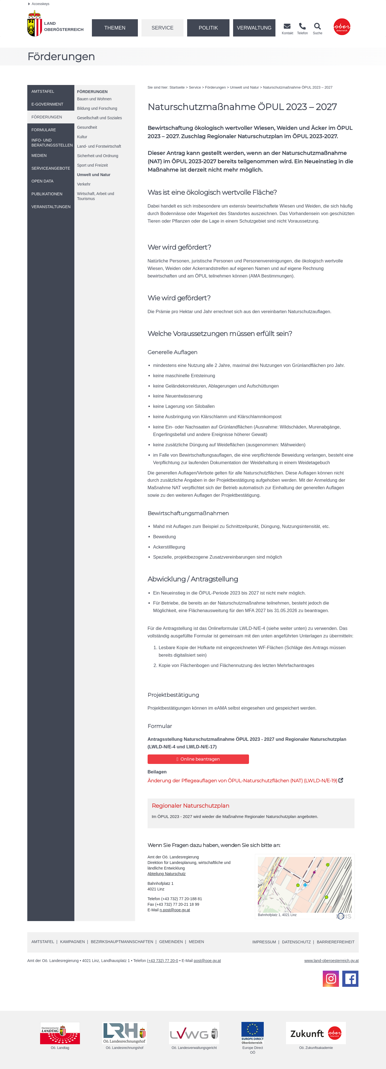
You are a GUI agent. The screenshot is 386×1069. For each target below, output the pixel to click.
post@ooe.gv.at (207, 960)
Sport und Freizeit (92, 165)
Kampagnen (72, 941)
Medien (196, 941)
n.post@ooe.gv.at (175, 910)
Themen (114, 28)
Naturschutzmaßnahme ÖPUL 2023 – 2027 (298, 87)
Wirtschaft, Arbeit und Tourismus (95, 196)
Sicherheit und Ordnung (97, 156)
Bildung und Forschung (97, 108)
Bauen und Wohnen (94, 99)
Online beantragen (198, 759)
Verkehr (84, 184)
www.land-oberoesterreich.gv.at (331, 960)
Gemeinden (171, 941)
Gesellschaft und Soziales (99, 118)
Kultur (82, 137)
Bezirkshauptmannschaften (122, 941)
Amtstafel (42, 941)
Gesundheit (87, 127)
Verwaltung (254, 28)
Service (163, 28)
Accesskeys (38, 4)
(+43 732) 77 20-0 (162, 960)
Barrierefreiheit (336, 942)
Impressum (264, 942)
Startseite (177, 87)
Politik (208, 28)
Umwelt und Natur (94, 174)
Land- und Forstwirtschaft (99, 146)
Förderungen (92, 91)
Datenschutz (296, 942)
